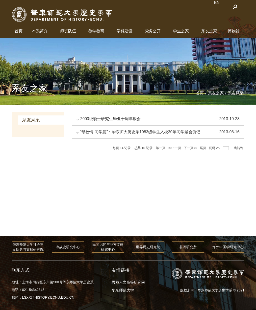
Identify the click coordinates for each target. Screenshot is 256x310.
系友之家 (209, 31)
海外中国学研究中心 (228, 247)
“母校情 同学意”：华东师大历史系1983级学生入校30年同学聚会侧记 (141, 132)
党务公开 (153, 31)
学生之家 (181, 31)
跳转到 (239, 149)
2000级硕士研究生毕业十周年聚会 (111, 119)
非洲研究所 (188, 247)
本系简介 (40, 31)
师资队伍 (68, 31)
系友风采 (236, 93)
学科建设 (124, 31)
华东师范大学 (123, 290)
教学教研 (96, 31)
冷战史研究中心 (68, 247)
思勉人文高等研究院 (128, 282)
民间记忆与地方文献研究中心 (108, 247)
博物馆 (234, 31)
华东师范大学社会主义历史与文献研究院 (28, 247)
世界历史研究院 (148, 247)
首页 (19, 31)
